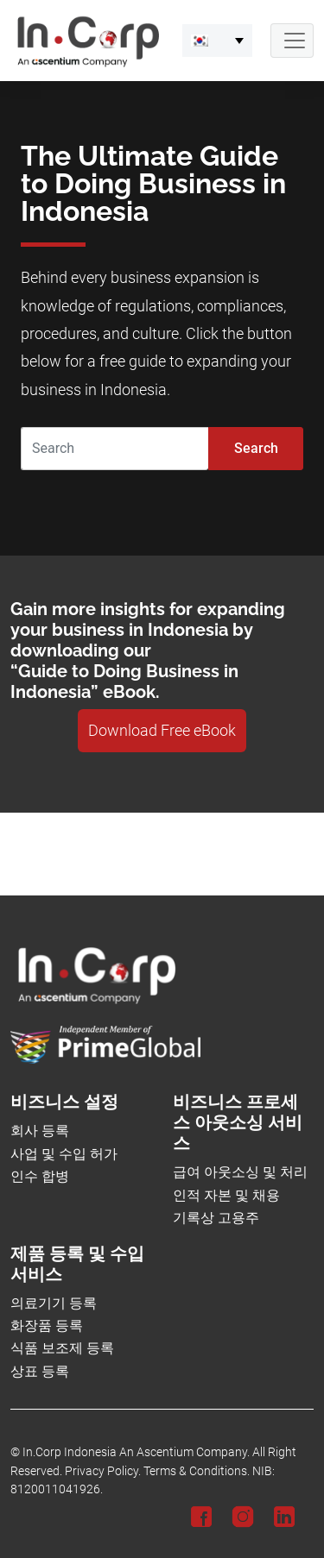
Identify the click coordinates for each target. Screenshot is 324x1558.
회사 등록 (39, 1130)
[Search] (114, 448)
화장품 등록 (46, 1325)
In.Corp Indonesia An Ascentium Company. (136, 1452)
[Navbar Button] (292, 40)
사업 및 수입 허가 (64, 1154)
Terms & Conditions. (196, 1471)
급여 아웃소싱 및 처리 (240, 1172)
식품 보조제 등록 (62, 1348)
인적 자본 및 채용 (226, 1195)
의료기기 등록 (53, 1303)
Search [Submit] (256, 448)
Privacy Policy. (103, 1471)
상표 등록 (39, 1371)
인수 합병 (39, 1176)
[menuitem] (217, 40)
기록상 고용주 (216, 1217)
